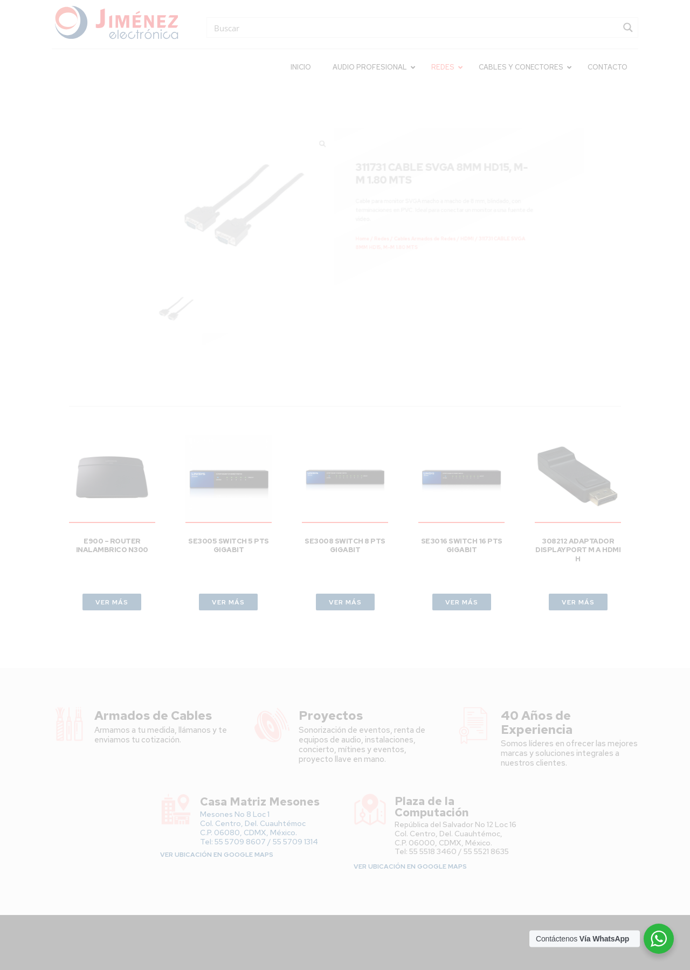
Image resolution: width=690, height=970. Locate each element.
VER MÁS (111, 602)
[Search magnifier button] (628, 27)
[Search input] (414, 27)
